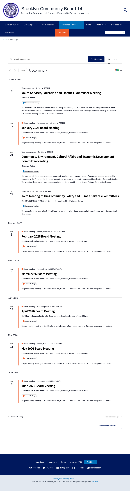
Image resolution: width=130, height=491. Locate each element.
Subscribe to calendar (107, 425)
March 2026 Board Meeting (39, 274)
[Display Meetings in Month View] (116, 59)
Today (23, 70)
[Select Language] (115, 32)
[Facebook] (78, 467)
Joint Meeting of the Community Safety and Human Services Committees (70, 196)
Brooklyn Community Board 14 (51, 8)
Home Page (43, 462)
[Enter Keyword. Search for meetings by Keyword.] (48, 59)
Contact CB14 (74, 462)
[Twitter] (48, 467)
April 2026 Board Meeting (38, 311)
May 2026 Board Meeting (38, 348)
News (63, 462)
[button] (125, 10)
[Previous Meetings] (9, 70)
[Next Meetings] (15, 70)
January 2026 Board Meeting (40, 128)
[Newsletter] (94, 467)
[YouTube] (34, 467)
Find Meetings (96, 59)
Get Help (87, 462)
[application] (16, 25)
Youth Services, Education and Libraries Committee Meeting (61, 93)
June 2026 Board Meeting (38, 386)
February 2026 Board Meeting (41, 236)
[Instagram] (63, 467)
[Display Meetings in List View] (109, 59)
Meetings (55, 462)
